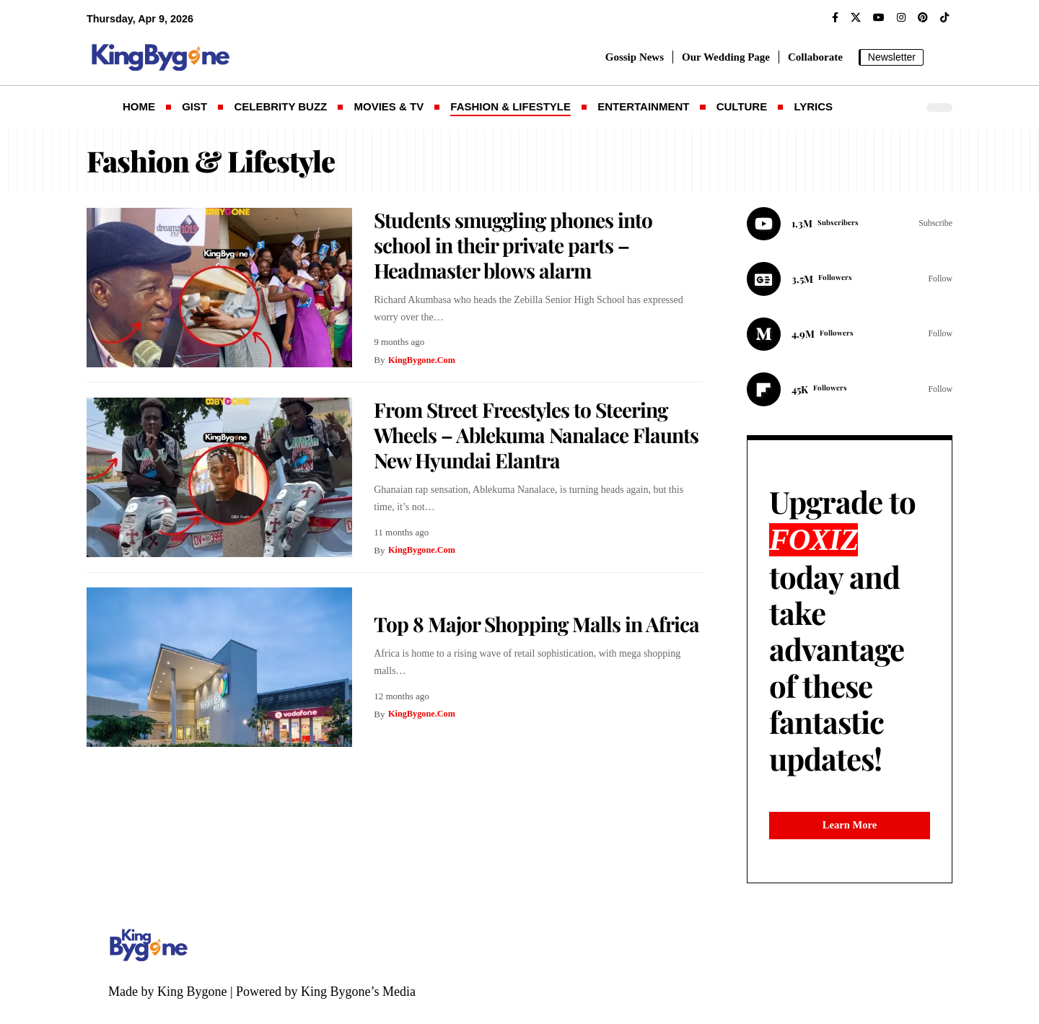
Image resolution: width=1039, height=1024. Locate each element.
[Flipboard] (849, 393)
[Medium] (849, 337)
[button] (941, 57)
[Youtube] (849, 224)
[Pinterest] (922, 18)
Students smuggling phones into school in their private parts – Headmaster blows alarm (513, 245)
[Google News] (849, 280)
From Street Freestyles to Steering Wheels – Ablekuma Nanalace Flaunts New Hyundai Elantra (536, 434)
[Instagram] (901, 18)
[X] (855, 18)
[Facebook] (835, 18)
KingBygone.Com (424, 359)
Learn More (850, 838)
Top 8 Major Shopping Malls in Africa (536, 624)
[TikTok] (944, 18)
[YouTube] (878, 18)
